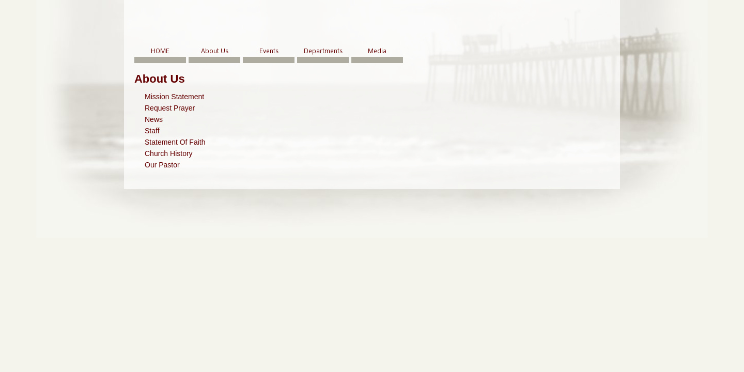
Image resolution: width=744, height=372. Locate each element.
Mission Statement (174, 96)
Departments (323, 52)
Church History (169, 153)
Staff (152, 131)
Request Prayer (170, 108)
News (154, 119)
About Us (214, 52)
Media (377, 52)
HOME (160, 52)
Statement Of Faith (175, 142)
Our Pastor (162, 165)
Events (268, 52)
